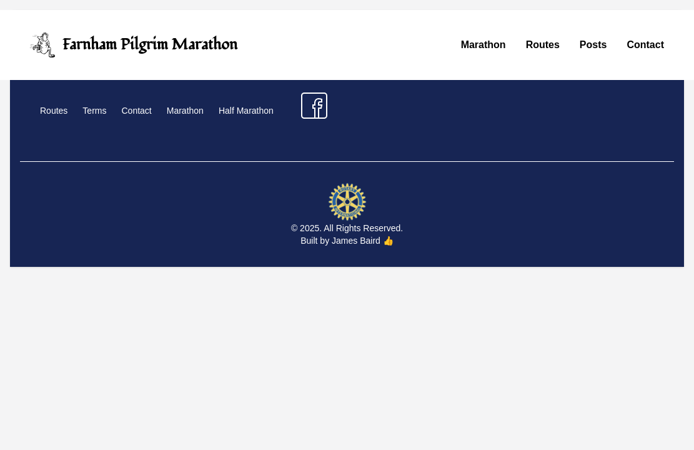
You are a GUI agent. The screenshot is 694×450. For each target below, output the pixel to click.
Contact (645, 44)
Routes (543, 44)
